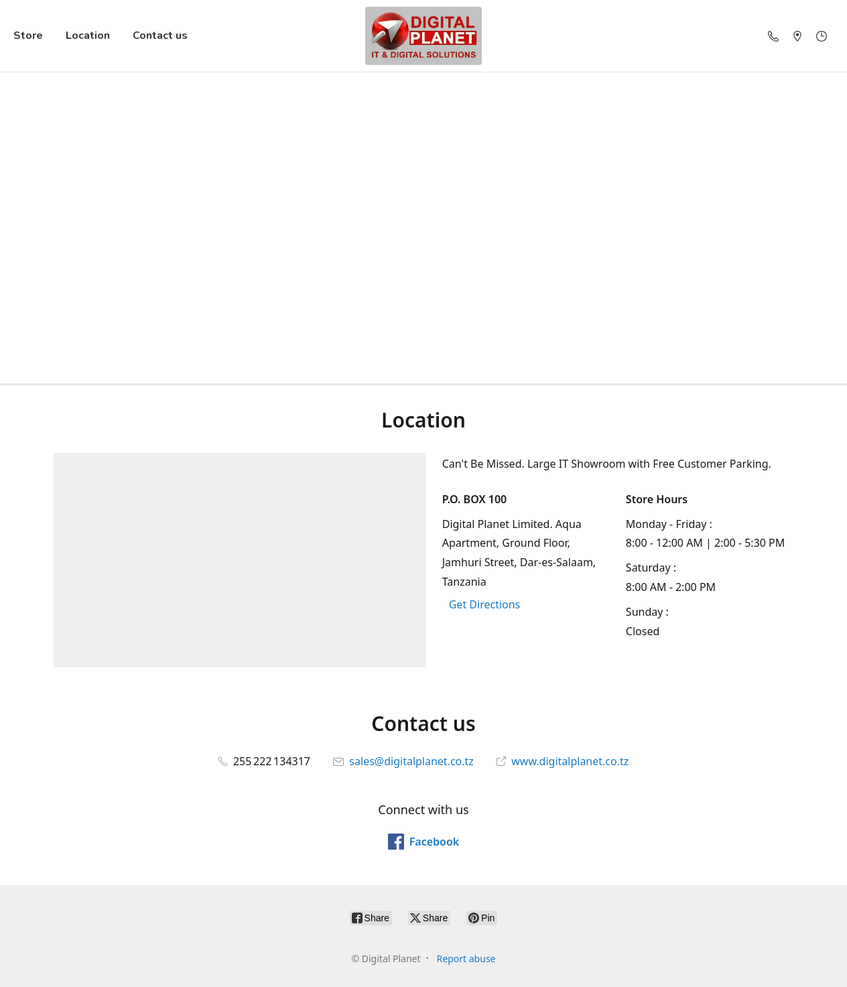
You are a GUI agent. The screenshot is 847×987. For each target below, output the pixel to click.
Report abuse (466, 958)
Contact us (160, 35)
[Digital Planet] (423, 36)
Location (88, 35)
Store (28, 35)
